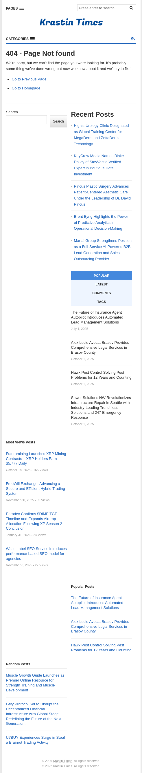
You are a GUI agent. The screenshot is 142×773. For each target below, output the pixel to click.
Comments (101, 293)
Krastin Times (62, 761)
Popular (101, 275)
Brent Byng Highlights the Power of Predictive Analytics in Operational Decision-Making (101, 222)
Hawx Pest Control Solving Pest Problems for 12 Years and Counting (101, 647)
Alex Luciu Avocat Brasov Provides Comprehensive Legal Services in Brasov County (100, 626)
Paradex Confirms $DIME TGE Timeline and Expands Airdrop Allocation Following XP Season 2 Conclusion (34, 521)
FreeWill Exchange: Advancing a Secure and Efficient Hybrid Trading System (35, 488)
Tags (101, 301)
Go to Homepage (26, 88)
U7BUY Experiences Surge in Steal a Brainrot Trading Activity (35, 740)
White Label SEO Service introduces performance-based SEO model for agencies (36, 554)
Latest (101, 284)
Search (12, 112)
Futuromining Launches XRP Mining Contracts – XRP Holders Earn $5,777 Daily (36, 459)
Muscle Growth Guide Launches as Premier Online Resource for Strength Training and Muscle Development (35, 682)
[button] (15, 8)
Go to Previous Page (29, 79)
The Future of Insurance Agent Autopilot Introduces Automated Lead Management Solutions (97, 603)
